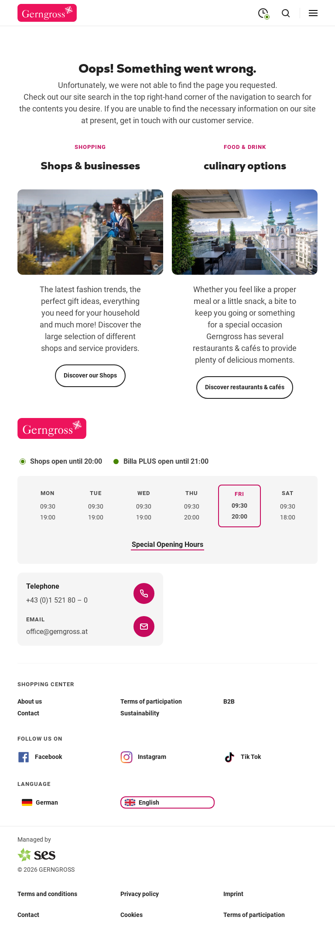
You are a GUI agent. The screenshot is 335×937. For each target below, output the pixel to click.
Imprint (233, 893)
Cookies (131, 914)
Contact (28, 914)
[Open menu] (313, 13)
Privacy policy (139, 893)
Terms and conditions (47, 893)
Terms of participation (254, 914)
